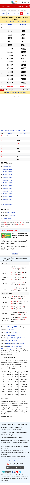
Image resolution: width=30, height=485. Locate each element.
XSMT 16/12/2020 (7, 183)
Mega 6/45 (24, 424)
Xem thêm (15, 253)
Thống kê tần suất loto (21, 432)
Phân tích (10, 427)
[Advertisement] (15, 113)
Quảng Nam (14, 332)
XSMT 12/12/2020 (7, 194)
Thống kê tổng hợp (16, 429)
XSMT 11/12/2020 (7, 196)
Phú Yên (8, 329)
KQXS (5, 222)
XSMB (2, 6)
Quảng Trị (22, 338)
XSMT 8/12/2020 (7, 205)
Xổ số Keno (4, 427)
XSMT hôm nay (7, 166)
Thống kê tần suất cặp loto (7, 435)
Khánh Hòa (14, 335)
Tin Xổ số (20, 437)
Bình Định (16, 338)
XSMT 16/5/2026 (7, 172)
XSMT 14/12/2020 (7, 188)
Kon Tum (16, 346)
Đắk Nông (21, 343)
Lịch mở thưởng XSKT (10, 327)
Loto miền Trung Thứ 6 (18, 130)
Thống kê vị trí (18, 427)
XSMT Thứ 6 (12, 21)
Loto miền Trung (6, 130)
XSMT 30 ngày (11, 212)
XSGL (15, 222)
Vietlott (20, 6)
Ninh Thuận (23, 24)
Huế (12, 329)
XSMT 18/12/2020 (21, 21)
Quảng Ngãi (15, 343)
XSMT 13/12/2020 (7, 191)
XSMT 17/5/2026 (7, 169)
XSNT (17, 224)
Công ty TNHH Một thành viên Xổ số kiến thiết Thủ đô (13, 458)
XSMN (8, 6)
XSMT (13, 6)
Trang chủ (3, 424)
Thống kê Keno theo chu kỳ (7, 432)
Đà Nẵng (8, 335)
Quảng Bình (10, 338)
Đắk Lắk (8, 332)
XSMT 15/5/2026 (7, 174)
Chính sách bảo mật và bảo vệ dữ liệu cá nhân (11, 460)
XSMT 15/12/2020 (7, 185)
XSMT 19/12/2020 (21, 92)
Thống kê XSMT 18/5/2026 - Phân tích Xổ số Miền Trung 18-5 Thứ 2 (20, 235)
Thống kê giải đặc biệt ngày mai (9, 437)
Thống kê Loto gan (5, 429)
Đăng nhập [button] (25, 2)
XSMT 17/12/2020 (11, 92)
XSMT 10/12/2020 (7, 199)
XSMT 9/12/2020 (7, 202)
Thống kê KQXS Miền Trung (9, 230)
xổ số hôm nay (11, 215)
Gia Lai (10, 24)
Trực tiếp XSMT (7, 218)
